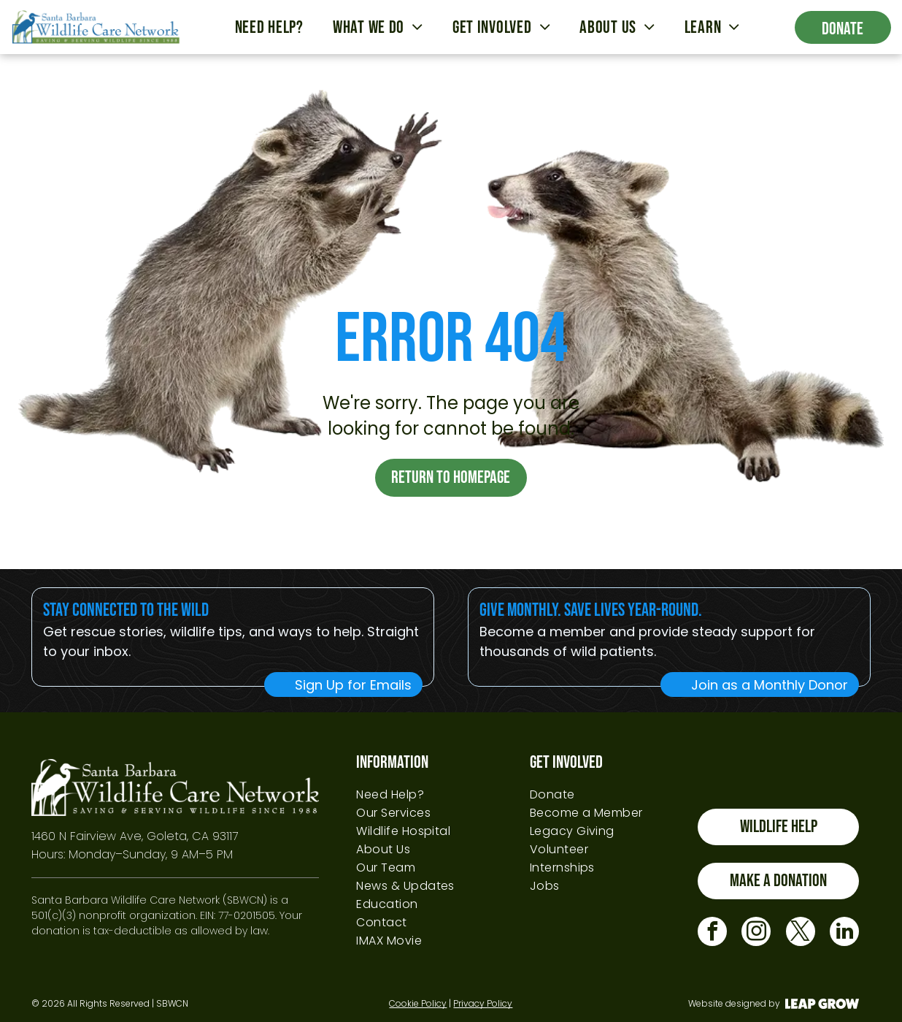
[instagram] (756, 933)
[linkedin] (844, 933)
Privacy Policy (482, 1003)
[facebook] (712, 933)
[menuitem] (269, 27)
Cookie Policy (418, 1003)
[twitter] (800, 933)
